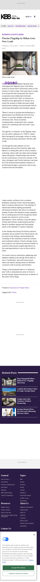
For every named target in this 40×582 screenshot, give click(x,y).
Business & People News (13, 35)
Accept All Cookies (18, 568)
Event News (4, 498)
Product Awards (5, 521)
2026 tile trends (32, 26)
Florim (14, 292)
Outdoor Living (24, 509)
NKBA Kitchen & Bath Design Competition (9, 527)
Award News (4, 493)
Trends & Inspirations (7, 507)
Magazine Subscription (26, 518)
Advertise (22, 526)
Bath (21, 490)
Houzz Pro (11, 26)
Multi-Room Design (25, 507)
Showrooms (23, 512)
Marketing (23, 504)
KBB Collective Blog (6, 504)
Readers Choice (5, 518)
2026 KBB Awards (20, 26)
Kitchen (22, 493)
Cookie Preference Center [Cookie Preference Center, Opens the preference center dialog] (18, 573)
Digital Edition (24, 521)
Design (22, 498)
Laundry (22, 501)
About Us (22, 524)
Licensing (22, 529)
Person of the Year (6, 524)
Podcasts (3, 501)
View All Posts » (5, 490)
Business (22, 496)
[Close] (34, 534)
